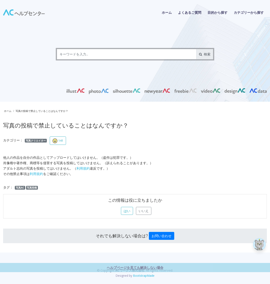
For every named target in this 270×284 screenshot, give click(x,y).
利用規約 (83, 168)
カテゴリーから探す (249, 12)
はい (127, 211)
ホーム (167, 12)
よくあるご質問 (189, 12)
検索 (204, 54)
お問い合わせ (162, 236)
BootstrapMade (143, 276)
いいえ (144, 211)
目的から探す (218, 12)
